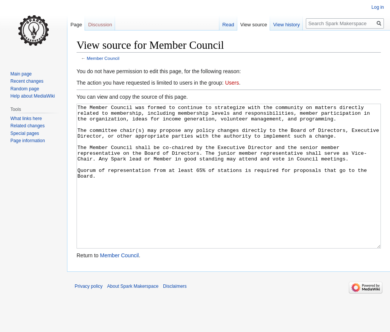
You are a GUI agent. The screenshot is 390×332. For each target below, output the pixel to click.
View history (286, 24)
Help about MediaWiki (32, 96)
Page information (27, 140)
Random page (24, 88)
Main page (21, 74)
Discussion (100, 24)
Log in (377, 7)
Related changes (27, 125)
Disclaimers (175, 315)
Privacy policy (88, 315)
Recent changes (26, 81)
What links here (26, 118)
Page (76, 24)
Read (228, 24)
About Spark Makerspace (132, 315)
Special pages (24, 133)
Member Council (103, 58)
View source (253, 24)
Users (232, 83)
